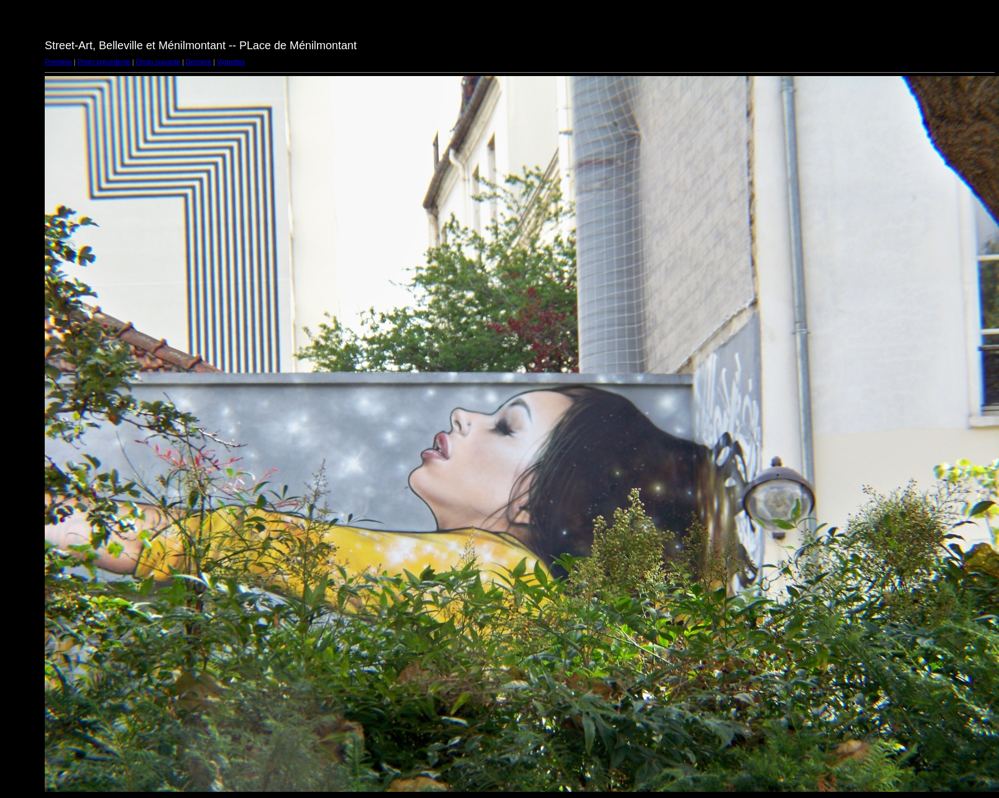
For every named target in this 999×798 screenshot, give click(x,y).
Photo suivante (158, 62)
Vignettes (231, 62)
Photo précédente (103, 62)
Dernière (198, 62)
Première (58, 62)
